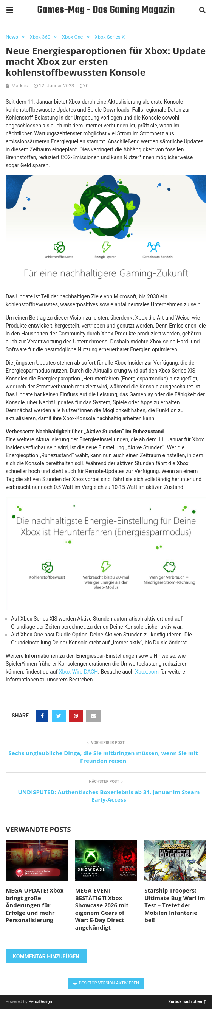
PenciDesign (40, 1001)
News (12, 37)
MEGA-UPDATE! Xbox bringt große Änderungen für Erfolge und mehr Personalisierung (35, 905)
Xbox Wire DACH (78, 672)
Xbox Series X (110, 37)
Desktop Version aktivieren (106, 983)
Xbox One (72, 37)
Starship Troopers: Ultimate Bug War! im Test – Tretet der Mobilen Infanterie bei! (174, 905)
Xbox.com (147, 672)
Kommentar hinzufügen (46, 956)
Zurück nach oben (187, 1001)
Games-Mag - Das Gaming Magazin (106, 10)
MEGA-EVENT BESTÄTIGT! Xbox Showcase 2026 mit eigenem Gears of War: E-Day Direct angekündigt (101, 908)
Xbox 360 (40, 37)
